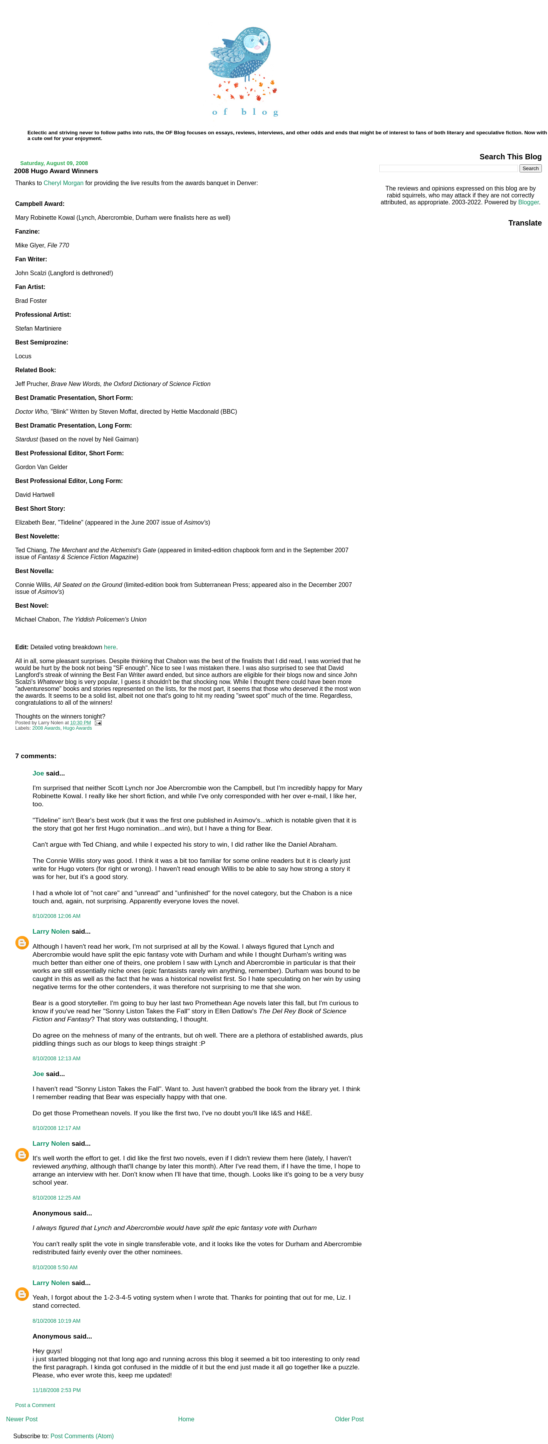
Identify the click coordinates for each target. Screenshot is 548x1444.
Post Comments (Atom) (82, 1436)
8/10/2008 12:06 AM (56, 916)
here (110, 647)
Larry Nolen (51, 931)
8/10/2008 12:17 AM (56, 1128)
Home (186, 1419)
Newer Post (22, 1419)
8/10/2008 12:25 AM (56, 1198)
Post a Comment (35, 1405)
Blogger (528, 202)
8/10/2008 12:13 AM (56, 1058)
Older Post (349, 1419)
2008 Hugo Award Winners (56, 171)
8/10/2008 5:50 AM (54, 1267)
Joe (38, 773)
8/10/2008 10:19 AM (56, 1321)
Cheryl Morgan (64, 183)
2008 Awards (46, 728)
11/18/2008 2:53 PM (56, 1390)
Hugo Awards (77, 728)
